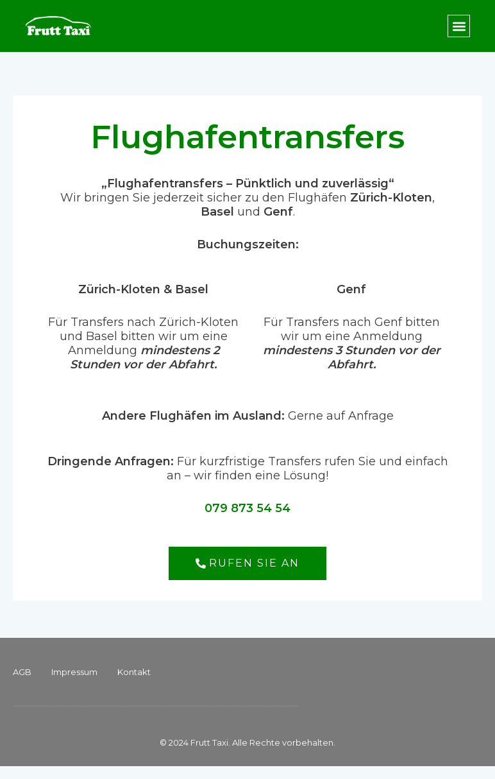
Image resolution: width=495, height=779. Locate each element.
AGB (22, 672)
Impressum (74, 672)
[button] (459, 26)
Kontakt (134, 672)
